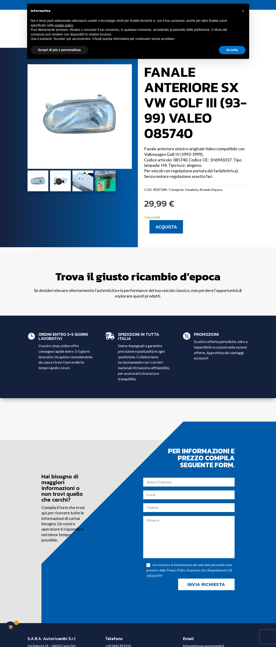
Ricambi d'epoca (210, 190)
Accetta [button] (232, 50)
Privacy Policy (176, 570)
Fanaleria (191, 190)
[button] (243, 11)
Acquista (166, 226)
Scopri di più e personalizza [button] (59, 50)
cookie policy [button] (64, 25)
